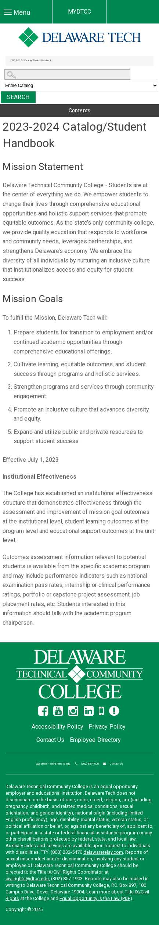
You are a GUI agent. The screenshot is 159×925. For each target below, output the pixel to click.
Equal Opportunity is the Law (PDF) (95, 898)
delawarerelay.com (103, 852)
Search (18, 97)
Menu (19, 14)
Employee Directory (95, 739)
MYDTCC (79, 11)
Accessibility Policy (57, 726)
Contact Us (50, 739)
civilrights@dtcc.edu (27, 878)
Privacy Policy (107, 726)
